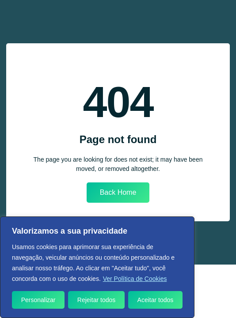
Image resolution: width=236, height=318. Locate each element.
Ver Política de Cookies (135, 278)
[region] (97, 267)
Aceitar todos (155, 299)
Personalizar (38, 299)
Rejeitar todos (96, 299)
